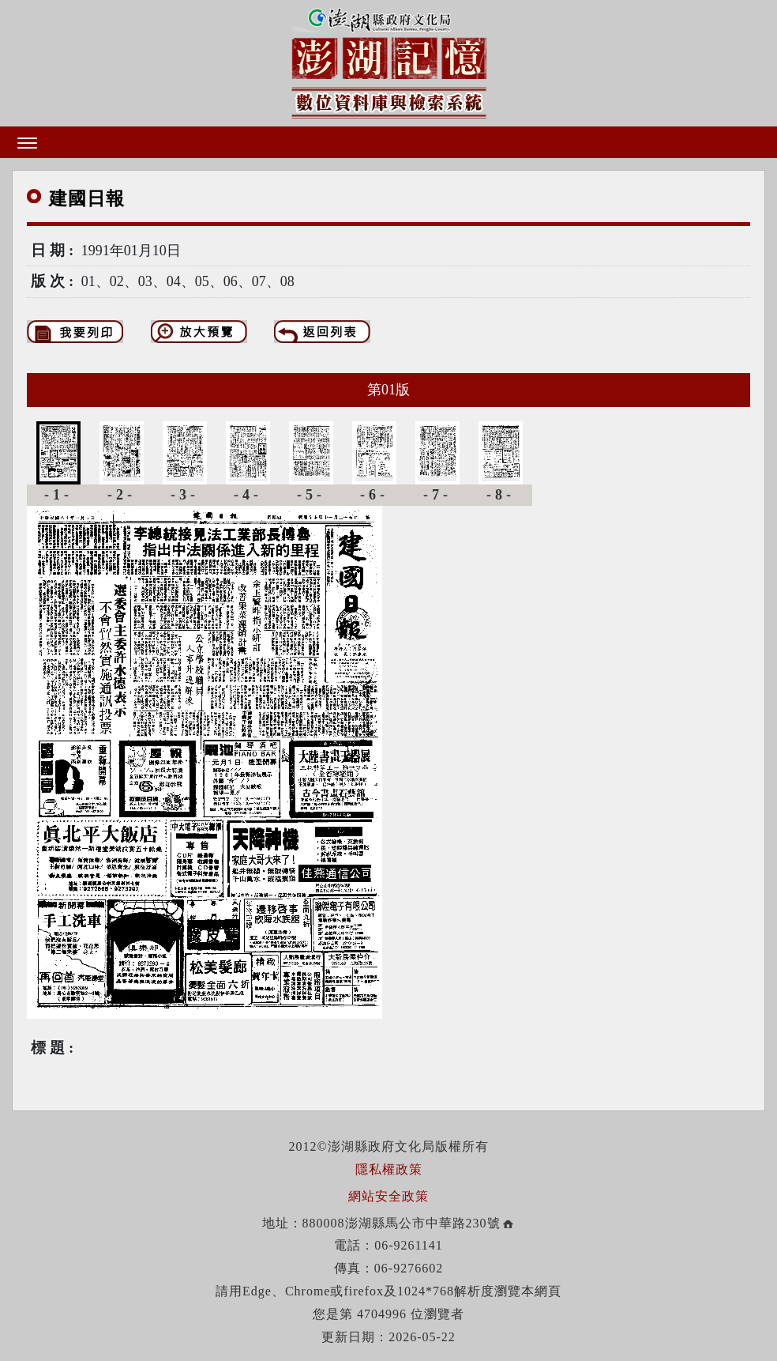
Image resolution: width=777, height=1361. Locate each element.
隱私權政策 (388, 1169)
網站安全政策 (388, 1196)
